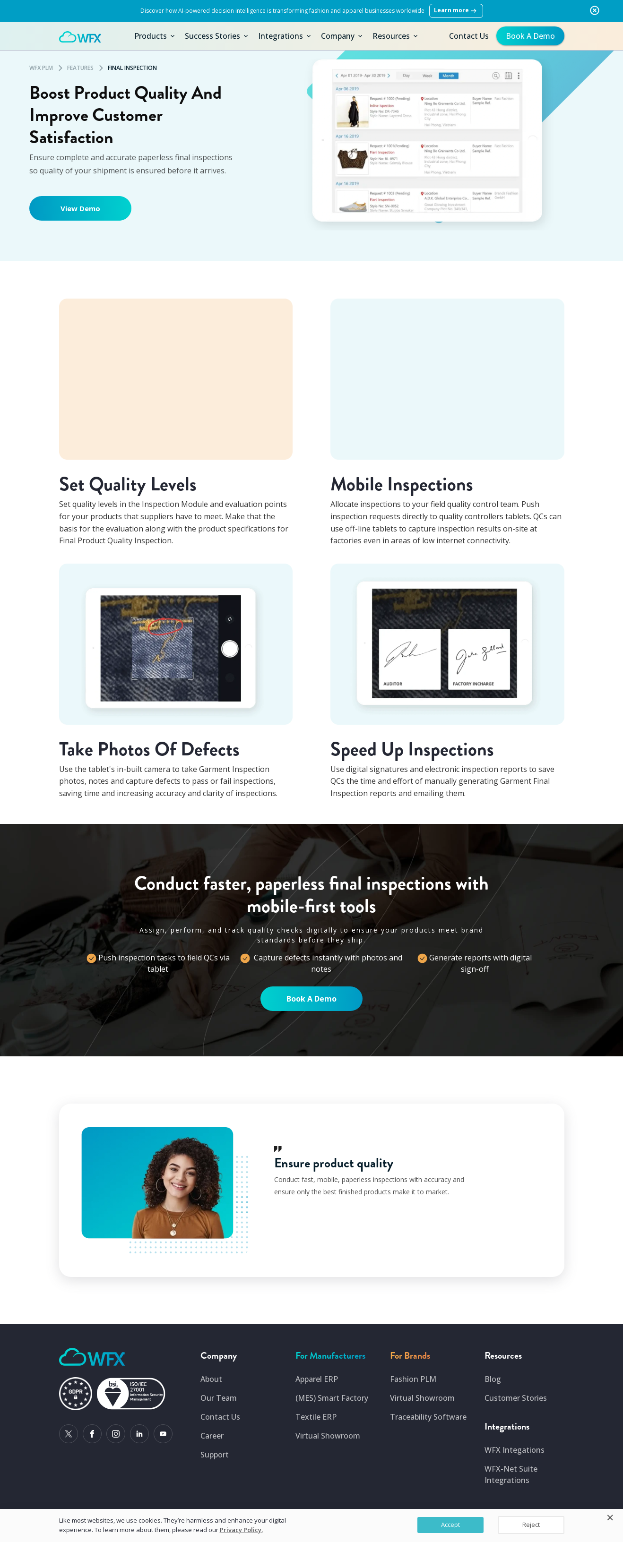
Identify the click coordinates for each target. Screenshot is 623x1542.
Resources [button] (395, 36)
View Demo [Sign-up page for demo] (80, 208)
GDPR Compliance (470, 1535)
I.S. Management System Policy (406, 1535)
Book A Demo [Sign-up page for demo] (311, 999)
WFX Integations (515, 1450)
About (211, 1379)
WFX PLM (41, 68)
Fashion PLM (413, 1379)
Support (214, 1454)
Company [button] (342, 36)
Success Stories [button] (217, 36)
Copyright (75, 1535)
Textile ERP (316, 1417)
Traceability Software (428, 1417)
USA (204, 1515)
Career (212, 1436)
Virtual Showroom (327, 1436)
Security (510, 1535)
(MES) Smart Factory (331, 1398)
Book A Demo (530, 36)
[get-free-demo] (528, 35)
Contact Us (469, 36)
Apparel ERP (316, 1379)
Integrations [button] (285, 36)
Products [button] (155, 36)
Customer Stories (516, 1398)
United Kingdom (289, 1515)
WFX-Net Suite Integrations (511, 1474)
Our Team (218, 1398)
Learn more (456, 11)
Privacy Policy (544, 1535)
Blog (493, 1379)
